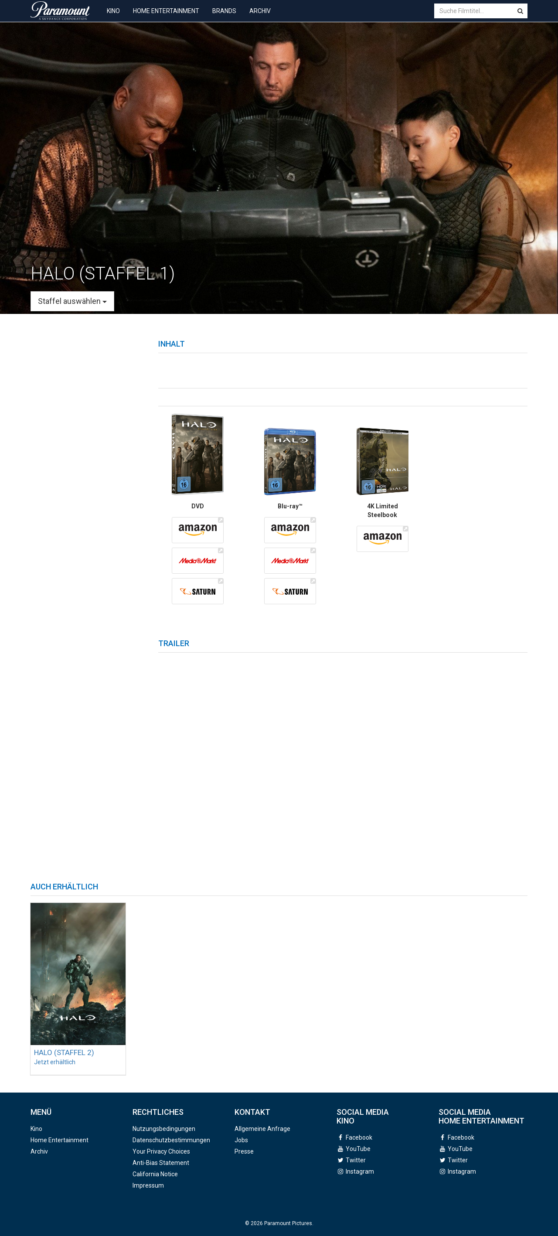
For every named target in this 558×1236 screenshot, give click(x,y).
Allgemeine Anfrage (262, 1128)
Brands (224, 17)
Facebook (359, 1137)
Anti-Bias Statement (161, 1162)
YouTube (358, 1148)
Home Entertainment (166, 17)
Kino (113, 17)
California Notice (155, 1174)
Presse (244, 1151)
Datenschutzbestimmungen (171, 1140)
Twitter (356, 1160)
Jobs (241, 1140)
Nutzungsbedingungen (164, 1128)
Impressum (148, 1185)
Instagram (360, 1171)
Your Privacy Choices (161, 1151)
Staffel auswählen (72, 301)
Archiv (260, 17)
